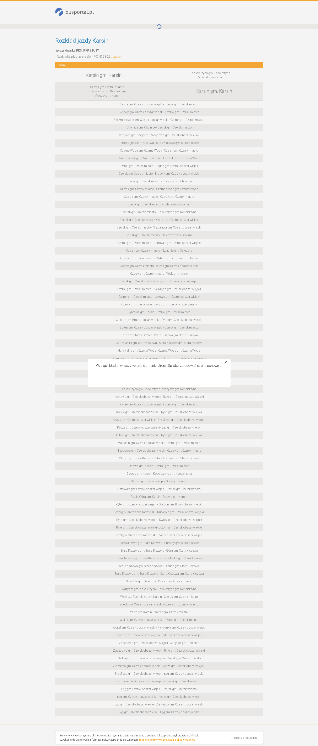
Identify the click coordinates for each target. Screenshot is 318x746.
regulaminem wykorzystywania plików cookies (167, 739)
